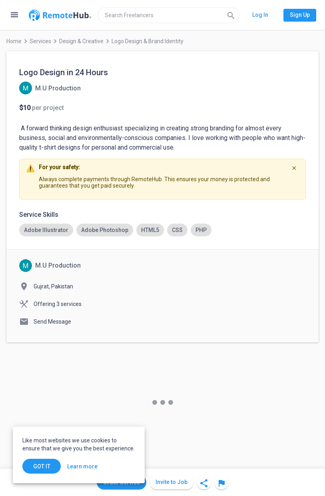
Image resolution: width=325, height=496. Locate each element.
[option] (46, 230)
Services (40, 41)
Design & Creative (81, 41)
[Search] (231, 15)
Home (14, 41)
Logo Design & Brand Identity (147, 41)
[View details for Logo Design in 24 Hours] (50, 88)
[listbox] (162, 230)
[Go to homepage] (60, 15)
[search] (168, 15)
